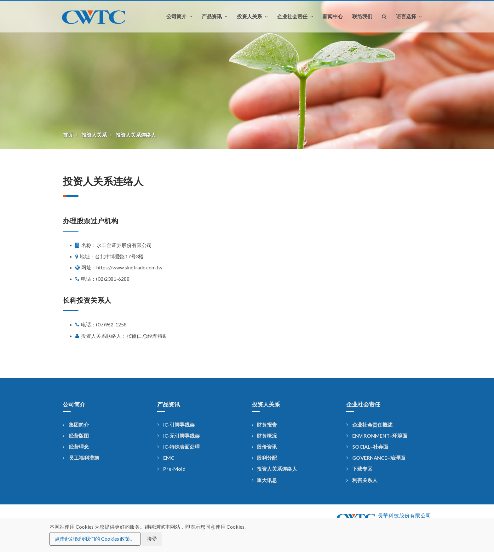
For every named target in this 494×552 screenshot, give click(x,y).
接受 (152, 539)
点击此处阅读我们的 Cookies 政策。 (95, 539)
